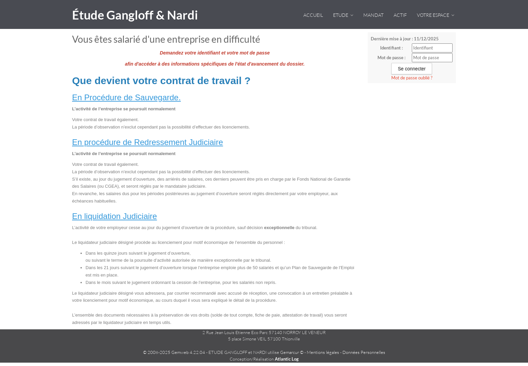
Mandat (373, 15)
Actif (400, 15)
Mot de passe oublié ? (411, 77)
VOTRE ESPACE (435, 15)
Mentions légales (323, 352)
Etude (343, 15)
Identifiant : (391, 47)
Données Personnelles (363, 352)
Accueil (313, 15)
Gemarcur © (291, 352)
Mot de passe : (391, 57)
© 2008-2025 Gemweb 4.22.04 (174, 352)
